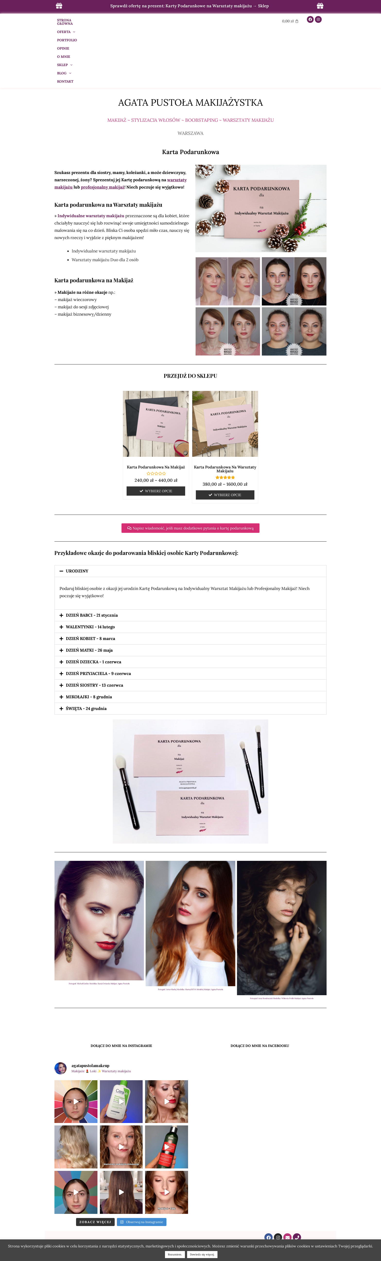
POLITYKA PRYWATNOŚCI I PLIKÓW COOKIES (190, 1200)
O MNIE (165, 20)
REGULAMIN (190, 1194)
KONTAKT (226, 20)
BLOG (205, 20)
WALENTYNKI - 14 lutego (90, 567)
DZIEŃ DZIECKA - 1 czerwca (93, 602)
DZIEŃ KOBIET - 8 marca (90, 579)
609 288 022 (283, 1196)
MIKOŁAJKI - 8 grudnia (89, 637)
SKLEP (185, 20)
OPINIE (148, 20)
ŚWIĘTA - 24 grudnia (86, 649)
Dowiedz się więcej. (202, 1254)
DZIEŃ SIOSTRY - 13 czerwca (94, 625)
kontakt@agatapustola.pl (283, 1190)
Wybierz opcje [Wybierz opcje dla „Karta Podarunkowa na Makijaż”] (158, 431)
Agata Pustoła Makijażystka (190, 43)
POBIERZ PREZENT (190, 1213)
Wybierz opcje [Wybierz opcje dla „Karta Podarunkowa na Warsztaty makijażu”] (227, 435)
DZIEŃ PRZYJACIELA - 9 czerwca (98, 614)
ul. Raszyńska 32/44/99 (283, 1222)
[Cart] (290, 21)
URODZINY (77, 511)
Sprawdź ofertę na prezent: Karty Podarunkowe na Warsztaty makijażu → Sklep (189, 6)
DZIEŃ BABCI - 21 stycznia (92, 555)
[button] (190, 511)
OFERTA (102, 20)
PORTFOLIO (126, 20)
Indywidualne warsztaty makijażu (91, 156)
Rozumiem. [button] (175, 1254)
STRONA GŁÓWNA (72, 20)
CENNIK (98, 1197)
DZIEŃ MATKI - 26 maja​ (89, 590)
